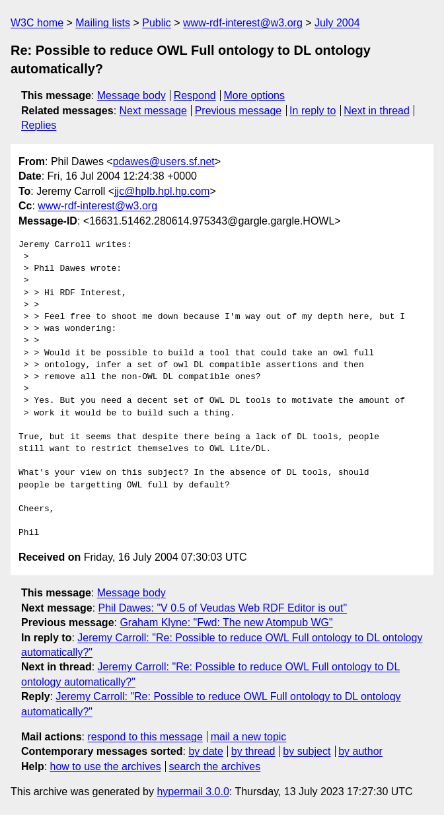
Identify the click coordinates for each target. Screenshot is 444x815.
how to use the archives (105, 766)
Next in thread (377, 110)
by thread (253, 751)
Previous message (238, 110)
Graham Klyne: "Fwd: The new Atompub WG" (226, 622)
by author (360, 751)
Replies (38, 125)
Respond (195, 95)
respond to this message (144, 736)
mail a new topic (249, 736)
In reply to (312, 110)
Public (156, 22)
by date (205, 751)
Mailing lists (102, 22)
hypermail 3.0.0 (193, 791)
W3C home (37, 22)
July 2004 (337, 22)
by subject (306, 751)
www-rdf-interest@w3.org (243, 22)
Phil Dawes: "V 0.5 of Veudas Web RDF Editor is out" (223, 608)
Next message (153, 110)
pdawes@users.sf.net (164, 161)
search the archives (215, 766)
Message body (131, 95)
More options (254, 95)
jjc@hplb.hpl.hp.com (161, 191)
